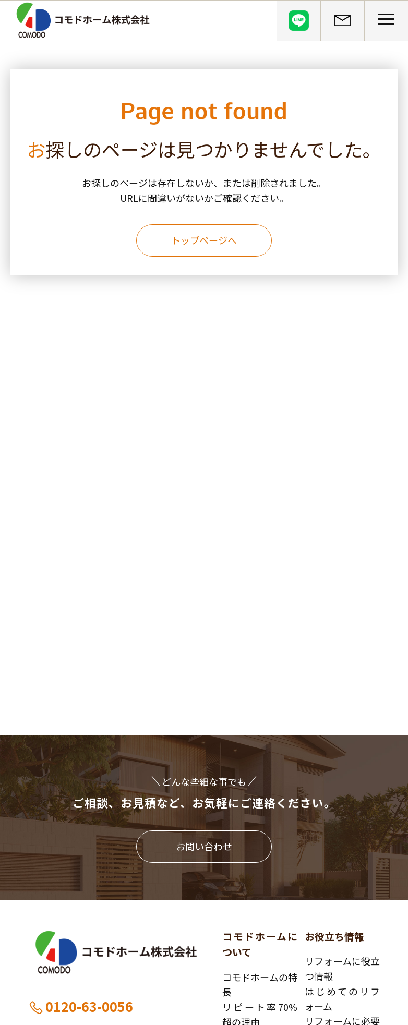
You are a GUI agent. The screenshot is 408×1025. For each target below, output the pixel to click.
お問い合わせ (204, 846)
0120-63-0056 (80, 1006)
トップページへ (204, 240)
